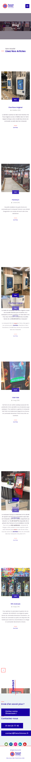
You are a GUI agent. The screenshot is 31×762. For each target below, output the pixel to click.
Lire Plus (15, 274)
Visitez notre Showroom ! (11, 712)
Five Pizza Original (15, 254)
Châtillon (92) (15, 257)
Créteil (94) (15, 398)
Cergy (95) (15, 596)
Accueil (13, 28)
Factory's (15, 396)
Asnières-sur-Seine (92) (16, 452)
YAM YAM (15, 593)
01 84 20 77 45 (12, 725)
